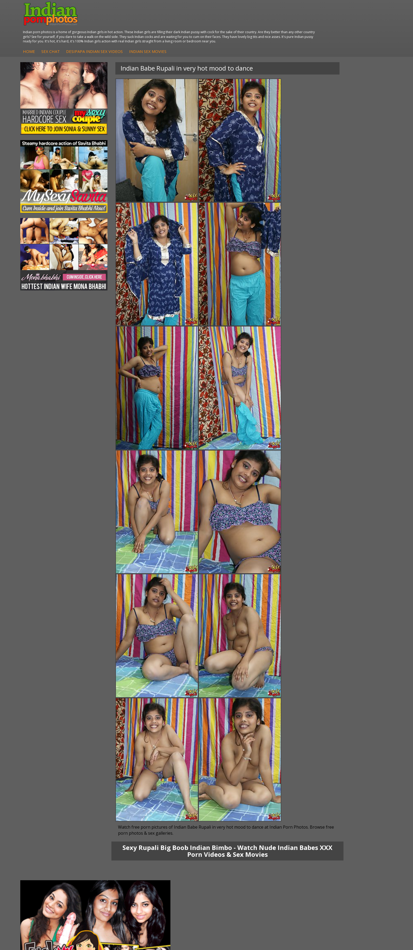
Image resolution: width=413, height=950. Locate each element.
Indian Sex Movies (245, 23)
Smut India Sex (353, 859)
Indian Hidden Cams (172, 843)
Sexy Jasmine (43, 848)
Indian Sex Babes (232, 859)
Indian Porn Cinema (234, 837)
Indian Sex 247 (291, 859)
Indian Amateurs (169, 853)
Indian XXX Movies (356, 864)
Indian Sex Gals (230, 853)
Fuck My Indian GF (171, 848)
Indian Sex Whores (233, 843)
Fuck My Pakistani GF (112, 864)
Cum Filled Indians (294, 848)
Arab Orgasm (290, 837)
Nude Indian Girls (231, 864)
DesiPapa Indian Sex (111, 837)
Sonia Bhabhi (43, 843)
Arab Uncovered (169, 864)
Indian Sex (102, 848)
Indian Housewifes (109, 859)
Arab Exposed (105, 843)
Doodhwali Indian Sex (359, 843)
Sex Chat (148, 23)
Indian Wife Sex (354, 853)
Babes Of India (291, 843)
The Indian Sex (353, 837)
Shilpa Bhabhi (43, 864)
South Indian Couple (49, 859)
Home (126, 23)
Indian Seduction (231, 848)
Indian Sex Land (292, 864)
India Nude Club (292, 853)
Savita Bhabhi (43, 853)
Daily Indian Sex (354, 848)
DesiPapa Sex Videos (173, 837)
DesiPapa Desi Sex (110, 853)
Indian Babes (166, 859)
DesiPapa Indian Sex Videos (192, 23)
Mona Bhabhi (43, 837)
